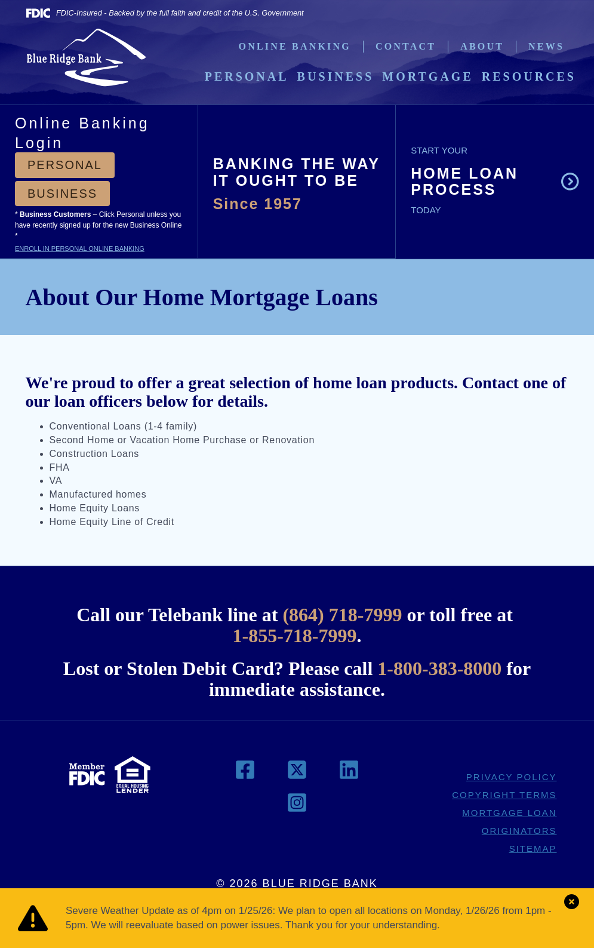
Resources (529, 76)
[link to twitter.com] (299, 774)
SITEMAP (533, 848)
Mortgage (427, 76)
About (482, 46)
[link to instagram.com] (297, 807)
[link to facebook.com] (247, 774)
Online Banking (295, 46)
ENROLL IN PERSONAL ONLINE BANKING (79, 248)
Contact (406, 46)
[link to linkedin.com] (349, 774)
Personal (247, 76)
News (546, 46)
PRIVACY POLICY (511, 777)
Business (335, 76)
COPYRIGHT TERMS (504, 795)
